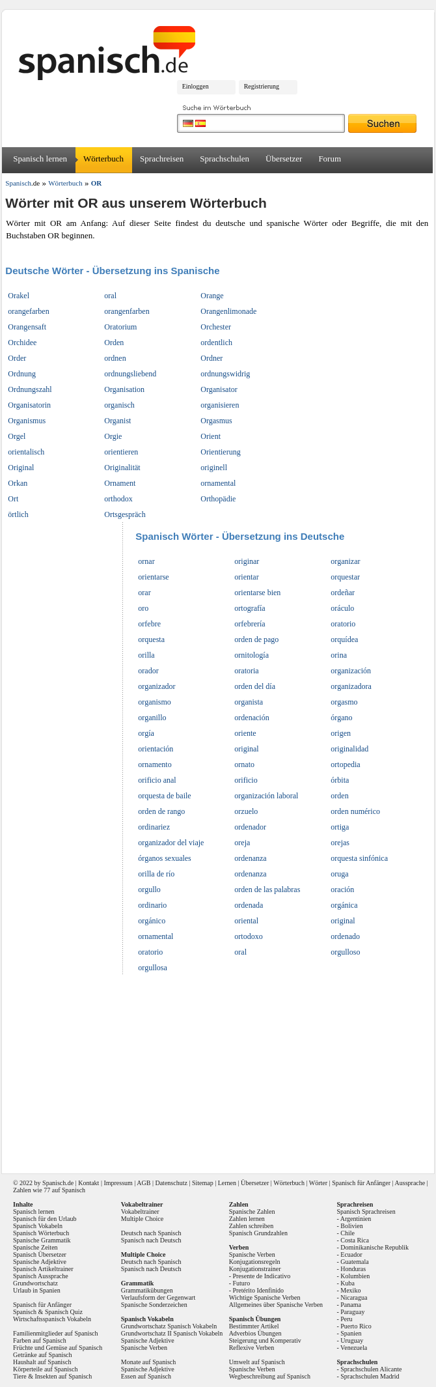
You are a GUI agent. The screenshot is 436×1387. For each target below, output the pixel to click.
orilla (146, 655)
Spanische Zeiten (35, 1247)
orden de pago (256, 639)
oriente (245, 733)
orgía (146, 733)
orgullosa (152, 967)
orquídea (344, 639)
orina (339, 655)
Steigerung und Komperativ (265, 1340)
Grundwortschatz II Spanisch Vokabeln (172, 1333)
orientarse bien (257, 592)
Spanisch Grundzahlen (258, 1233)
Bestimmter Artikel (254, 1326)
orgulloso (345, 952)
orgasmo (344, 702)
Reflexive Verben (252, 1347)
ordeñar (343, 592)
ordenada (248, 905)
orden (339, 795)
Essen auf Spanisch (146, 1376)
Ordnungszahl (29, 389)
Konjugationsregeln (254, 1261)
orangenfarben (126, 311)
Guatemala (354, 1261)
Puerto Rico (356, 1326)
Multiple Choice (142, 1218)
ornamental (218, 483)
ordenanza (250, 858)
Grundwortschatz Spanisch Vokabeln (169, 1326)
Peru (346, 1319)
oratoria (246, 670)
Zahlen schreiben (251, 1225)
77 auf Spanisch (64, 1190)
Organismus (27, 420)
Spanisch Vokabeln (37, 1225)
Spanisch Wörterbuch (41, 1233)
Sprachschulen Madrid (369, 1376)
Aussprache (410, 1182)
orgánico (151, 920)
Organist (117, 420)
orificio (245, 780)
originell (213, 467)
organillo (152, 717)
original (246, 748)
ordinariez (154, 827)
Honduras (353, 1268)
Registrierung (261, 86)
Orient (210, 436)
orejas (340, 842)
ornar (146, 561)
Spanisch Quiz (64, 1311)
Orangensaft (27, 326)
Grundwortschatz (35, 1283)
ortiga (340, 827)
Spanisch (54, 1182)
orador (148, 670)
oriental (246, 920)
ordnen (115, 358)
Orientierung (220, 451)
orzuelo (246, 811)
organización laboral (266, 795)
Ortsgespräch (124, 514)
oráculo (342, 608)
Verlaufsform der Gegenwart (158, 1297)
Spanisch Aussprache (40, 1276)
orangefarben (28, 311)
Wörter (318, 1182)
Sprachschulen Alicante (371, 1369)
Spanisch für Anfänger (361, 1182)
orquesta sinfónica (359, 858)
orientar (246, 576)
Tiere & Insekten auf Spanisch (52, 1376)
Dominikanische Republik (374, 1247)
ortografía (249, 608)
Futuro (241, 1283)
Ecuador (351, 1254)
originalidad (349, 748)
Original (21, 467)
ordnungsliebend (130, 373)
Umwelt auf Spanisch (257, 1362)
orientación (155, 748)
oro (143, 608)
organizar (345, 561)
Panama (350, 1304)
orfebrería (249, 623)
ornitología (251, 655)
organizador (156, 686)
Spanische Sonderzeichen (154, 1304)
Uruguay (351, 1340)
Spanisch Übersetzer (39, 1254)
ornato (244, 764)
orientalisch (26, 451)
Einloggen (195, 86)
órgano (341, 717)
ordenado (345, 936)
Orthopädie (218, 498)
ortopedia (345, 764)
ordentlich (216, 342)
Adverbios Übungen (255, 1333)
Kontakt (88, 1182)
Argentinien (356, 1218)
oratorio (343, 623)
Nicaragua (353, 1297)
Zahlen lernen (247, 1218)
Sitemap (202, 1182)
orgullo (149, 889)
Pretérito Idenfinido (258, 1290)
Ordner (211, 358)
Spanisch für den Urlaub (44, 1218)
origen (341, 733)
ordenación (251, 717)
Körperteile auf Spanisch (45, 1369)
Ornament (119, 483)
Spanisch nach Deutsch (151, 1240)
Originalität (122, 467)
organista (248, 702)
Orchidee (22, 342)
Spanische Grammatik (42, 1240)
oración (342, 889)
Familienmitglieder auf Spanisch (55, 1333)
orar (144, 592)
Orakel (18, 295)
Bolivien (351, 1225)
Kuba (347, 1283)
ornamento (154, 764)
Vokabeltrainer (140, 1211)
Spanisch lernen (40, 158)
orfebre (149, 623)
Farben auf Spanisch (39, 1340)
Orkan (17, 483)
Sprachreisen (162, 158)
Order (17, 358)
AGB (143, 1182)
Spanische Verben (144, 1347)
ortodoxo (248, 936)
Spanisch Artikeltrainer (43, 1268)
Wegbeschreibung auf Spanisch (269, 1376)
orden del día (254, 686)
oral (110, 295)
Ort (13, 498)
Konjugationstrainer (255, 1268)
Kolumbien (355, 1276)
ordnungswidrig (225, 373)
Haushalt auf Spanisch (42, 1362)
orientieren (121, 451)
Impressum (117, 1182)
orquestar (345, 576)
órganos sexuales (164, 858)
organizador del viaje (171, 842)
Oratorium (120, 326)
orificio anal (157, 780)
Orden (114, 342)
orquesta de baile (164, 795)
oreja (242, 842)
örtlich (18, 514)
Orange (211, 295)
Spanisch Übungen (255, 1319)
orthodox (118, 498)
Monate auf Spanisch (148, 1362)
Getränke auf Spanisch (42, 1354)
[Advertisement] (219, 1070)
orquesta (151, 639)
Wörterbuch (103, 158)
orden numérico (355, 811)
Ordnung (22, 373)
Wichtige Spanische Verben (265, 1297)
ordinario (152, 905)
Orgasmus (216, 420)
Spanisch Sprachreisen (365, 1211)
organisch (119, 405)
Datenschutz (171, 1182)
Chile (347, 1233)
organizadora (351, 686)
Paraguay (352, 1311)
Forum (329, 158)
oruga (339, 873)
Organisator (218, 389)
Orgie (113, 436)
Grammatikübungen (147, 1290)
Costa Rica (354, 1240)
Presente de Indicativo (261, 1276)
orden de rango (161, 811)
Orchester (215, 326)
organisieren (219, 405)
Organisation (124, 389)
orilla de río (156, 873)
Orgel (16, 436)
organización (351, 670)
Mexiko (350, 1290)
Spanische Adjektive (39, 1261)
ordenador (250, 827)
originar (246, 561)
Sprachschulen (224, 158)
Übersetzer (284, 158)
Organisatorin (29, 405)
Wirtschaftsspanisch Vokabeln (52, 1319)
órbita (340, 780)
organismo (154, 702)
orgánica (344, 905)
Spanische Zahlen (252, 1211)
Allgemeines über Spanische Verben (276, 1304)
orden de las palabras (267, 889)
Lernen (227, 1182)
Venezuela (353, 1347)
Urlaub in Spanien (37, 1290)
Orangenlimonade (228, 311)
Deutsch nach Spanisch (151, 1233)
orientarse (153, 576)
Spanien (350, 1333)
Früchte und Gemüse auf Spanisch (57, 1347)
